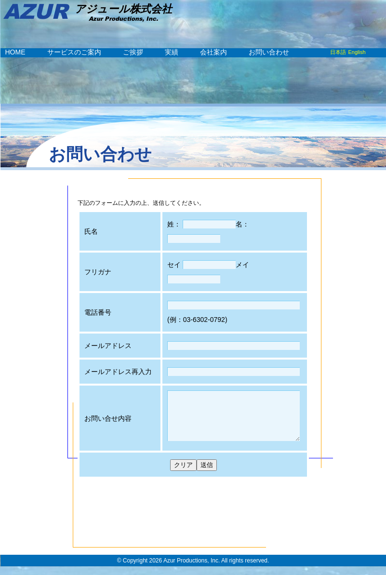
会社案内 (213, 52)
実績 (171, 52)
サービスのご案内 (74, 52)
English (357, 52)
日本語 (338, 52)
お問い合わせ (269, 52)
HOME (15, 52)
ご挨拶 (133, 52)
